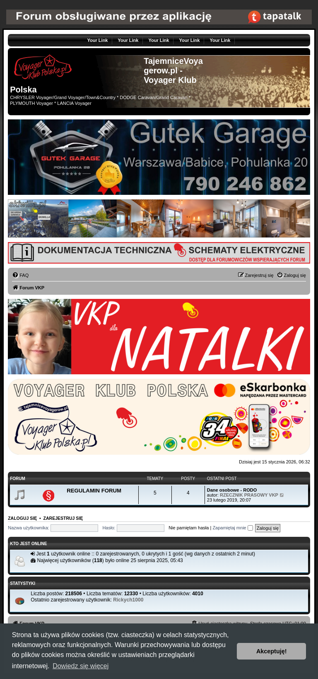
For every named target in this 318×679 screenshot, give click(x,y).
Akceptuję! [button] (271, 651)
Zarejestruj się (63, 518)
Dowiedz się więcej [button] (80, 665)
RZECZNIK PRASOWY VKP (249, 494)
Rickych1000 (128, 600)
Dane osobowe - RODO (232, 489)
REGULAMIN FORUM (94, 490)
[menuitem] (20, 275)
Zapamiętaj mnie (232, 527)
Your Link (97, 40)
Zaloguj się (22, 518)
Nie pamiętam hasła (189, 527)
